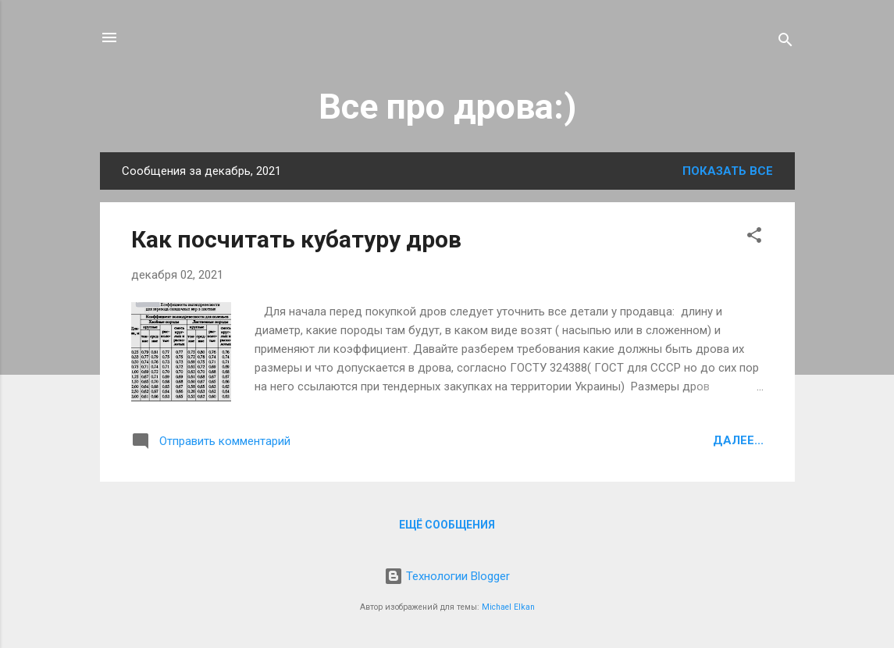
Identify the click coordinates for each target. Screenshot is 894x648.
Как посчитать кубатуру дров (296, 239)
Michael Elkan (508, 607)
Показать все (727, 171)
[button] (754, 238)
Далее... (738, 440)
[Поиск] (785, 42)
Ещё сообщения (447, 524)
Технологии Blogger (447, 576)
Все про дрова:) (447, 106)
